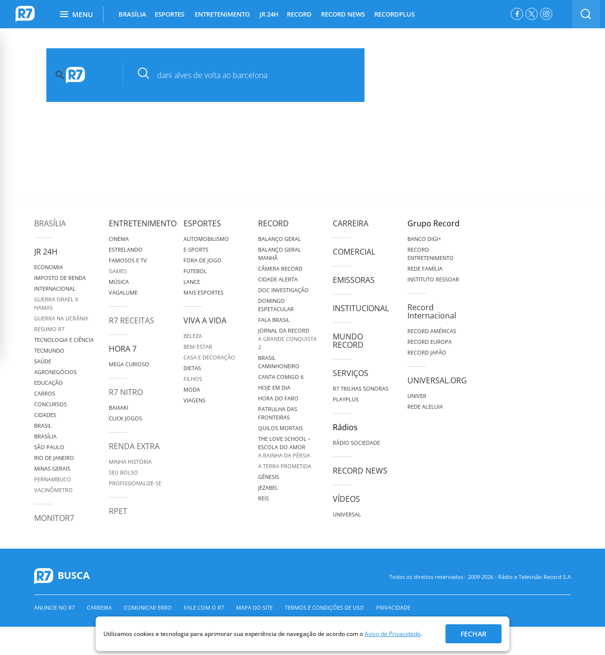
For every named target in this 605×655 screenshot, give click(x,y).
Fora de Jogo (202, 260)
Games (118, 271)
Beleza (192, 335)
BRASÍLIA (132, 14)
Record (273, 223)
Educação (48, 382)
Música (119, 281)
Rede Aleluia (425, 406)
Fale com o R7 (204, 607)
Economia (48, 267)
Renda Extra (134, 446)
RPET (118, 511)
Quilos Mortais (280, 428)
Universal (347, 514)
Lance (191, 281)
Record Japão (426, 352)
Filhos (192, 378)
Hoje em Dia (274, 387)
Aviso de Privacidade (392, 634)
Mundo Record (348, 340)
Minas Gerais (52, 468)
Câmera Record (280, 268)
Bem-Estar (197, 346)
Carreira (350, 223)
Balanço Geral (279, 238)
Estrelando (125, 249)
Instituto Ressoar (433, 279)
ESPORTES (169, 14)
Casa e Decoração (209, 357)
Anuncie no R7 (54, 607)
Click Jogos (125, 418)
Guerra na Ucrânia (61, 318)
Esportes (202, 223)
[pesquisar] (251, 75)
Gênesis (268, 476)
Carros (44, 393)
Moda (191, 389)
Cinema (119, 238)
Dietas (192, 368)
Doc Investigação (283, 290)
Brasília (50, 223)
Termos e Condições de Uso (324, 607)
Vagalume (123, 292)
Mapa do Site (254, 607)
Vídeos (346, 499)
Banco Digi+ (424, 238)
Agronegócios (55, 372)
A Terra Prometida (284, 466)
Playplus (346, 399)
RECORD (299, 14)
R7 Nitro (126, 392)
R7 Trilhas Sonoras (360, 388)
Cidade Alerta (278, 279)
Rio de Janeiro (54, 457)
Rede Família (425, 268)
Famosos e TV (128, 260)
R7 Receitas (131, 320)
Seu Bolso (123, 472)
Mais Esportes (203, 292)
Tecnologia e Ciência (64, 339)
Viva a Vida (204, 320)
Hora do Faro (278, 398)
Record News (360, 470)
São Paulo (49, 447)
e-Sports (195, 249)
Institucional (361, 308)
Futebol (195, 271)
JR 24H (269, 14)
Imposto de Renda (60, 277)
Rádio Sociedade (356, 442)
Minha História (130, 461)
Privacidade (393, 607)
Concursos (50, 404)
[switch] (586, 14)
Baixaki (118, 407)
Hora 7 (123, 348)
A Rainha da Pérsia (284, 455)
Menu (76, 14)
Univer (416, 395)
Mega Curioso (129, 364)
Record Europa (429, 341)
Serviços (350, 373)
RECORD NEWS (343, 14)
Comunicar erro (148, 607)
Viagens (194, 400)
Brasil (43, 425)
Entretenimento (143, 223)
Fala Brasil (274, 319)
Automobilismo (206, 238)
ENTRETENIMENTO (222, 14)
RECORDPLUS (394, 14)
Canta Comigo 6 (280, 376)
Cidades (45, 414)
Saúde (42, 361)
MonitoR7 (54, 518)
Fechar (473, 633)
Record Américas (431, 331)
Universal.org (437, 380)
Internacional (55, 288)
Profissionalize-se (135, 483)
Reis (263, 498)
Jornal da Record (283, 330)
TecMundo (49, 350)
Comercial (354, 251)
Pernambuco (52, 479)
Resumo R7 (49, 329)
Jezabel (268, 487)
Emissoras (354, 280)
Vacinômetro (53, 490)
